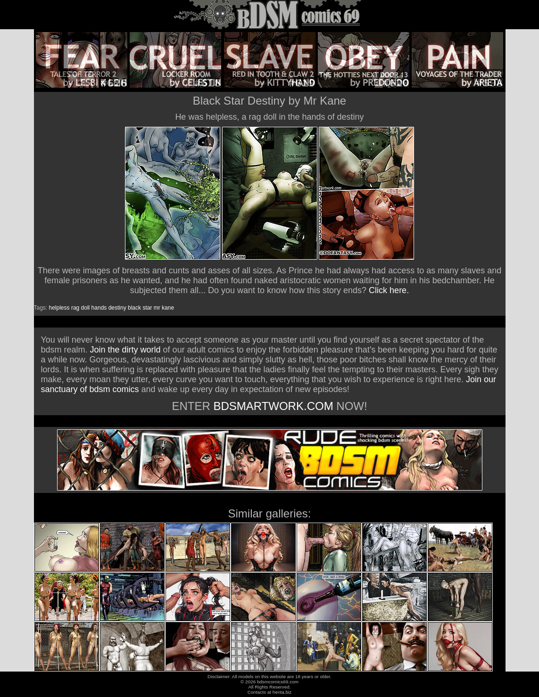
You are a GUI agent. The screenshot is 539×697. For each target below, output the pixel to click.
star (147, 307)
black (134, 307)
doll (85, 307)
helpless (59, 307)
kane (168, 307)
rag (75, 307)
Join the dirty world (125, 349)
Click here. (389, 290)
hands (99, 307)
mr (157, 307)
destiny (117, 307)
